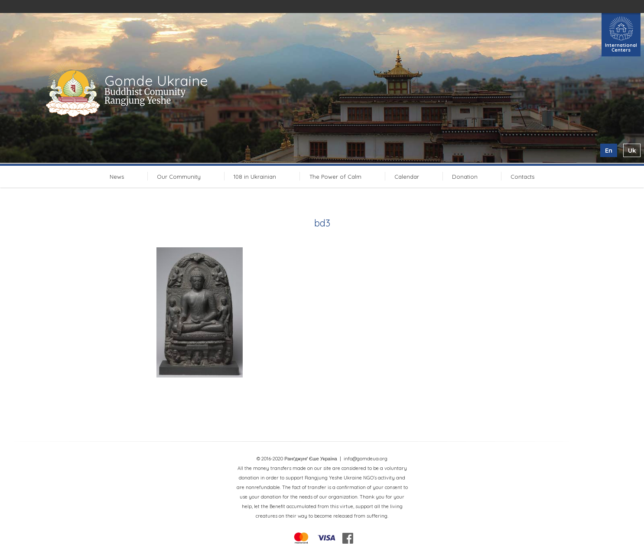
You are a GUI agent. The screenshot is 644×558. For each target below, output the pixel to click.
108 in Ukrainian (255, 176)
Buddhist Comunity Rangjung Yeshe (144, 96)
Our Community (179, 176)
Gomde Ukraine (156, 80)
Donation (465, 176)
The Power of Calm (335, 176)
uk (632, 150)
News (117, 176)
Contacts (522, 176)
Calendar (406, 176)
